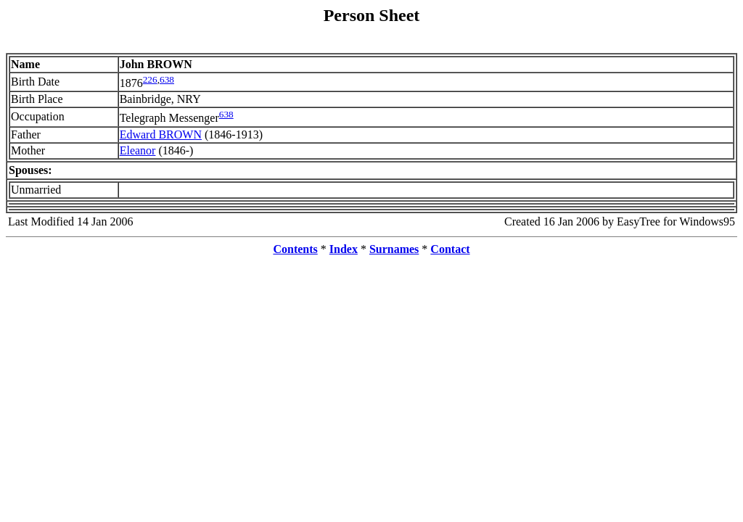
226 (150, 79)
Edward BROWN (161, 134)
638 (167, 79)
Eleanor (138, 150)
